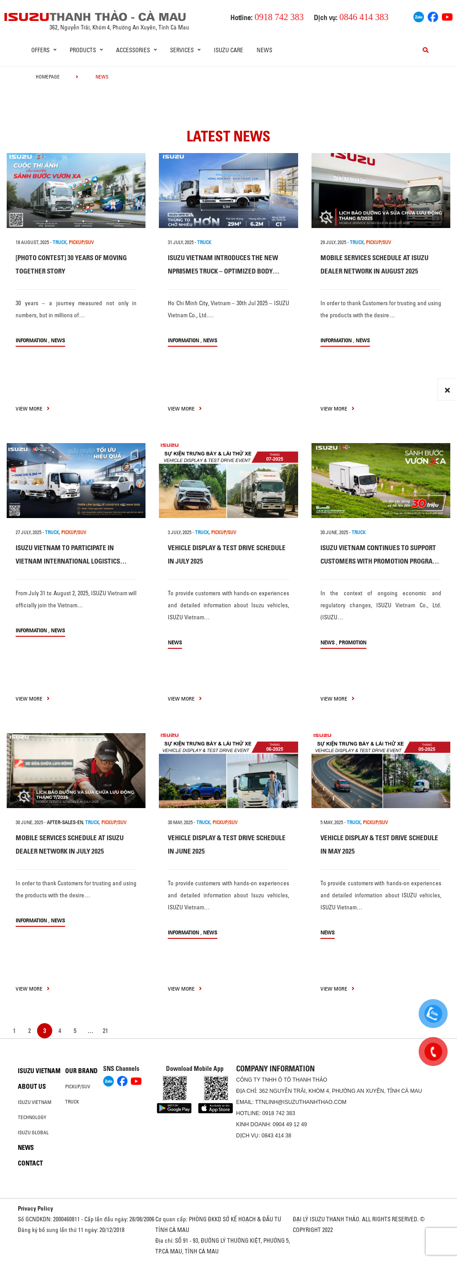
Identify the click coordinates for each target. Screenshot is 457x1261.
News (264, 50)
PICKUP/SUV (81, 242)
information (31, 340)
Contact (30, 1163)
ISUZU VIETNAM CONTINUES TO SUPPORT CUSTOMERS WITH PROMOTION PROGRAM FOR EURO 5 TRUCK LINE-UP (379, 561)
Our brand (81, 1071)
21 (105, 1030)
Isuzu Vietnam (39, 1071)
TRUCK (59, 242)
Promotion (352, 642)
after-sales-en (65, 822)
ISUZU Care (228, 50)
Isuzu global (33, 1132)
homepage (48, 77)
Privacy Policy (35, 1208)
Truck (72, 1102)
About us (32, 1087)
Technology (32, 1117)
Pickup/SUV (77, 1086)
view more (33, 408)
